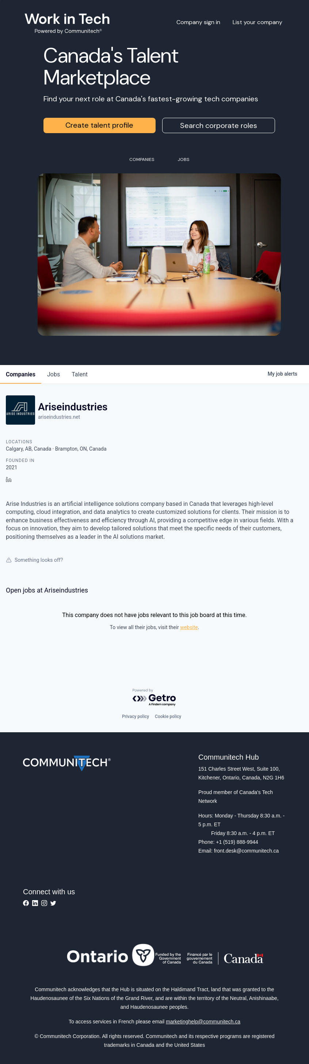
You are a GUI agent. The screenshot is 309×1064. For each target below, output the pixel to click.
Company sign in (198, 22)
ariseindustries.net (59, 417)
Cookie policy (168, 716)
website (189, 627)
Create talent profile (99, 125)
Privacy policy (135, 716)
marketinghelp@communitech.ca (203, 1021)
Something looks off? (34, 560)
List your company (257, 22)
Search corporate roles (218, 125)
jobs (53, 374)
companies (20, 374)
